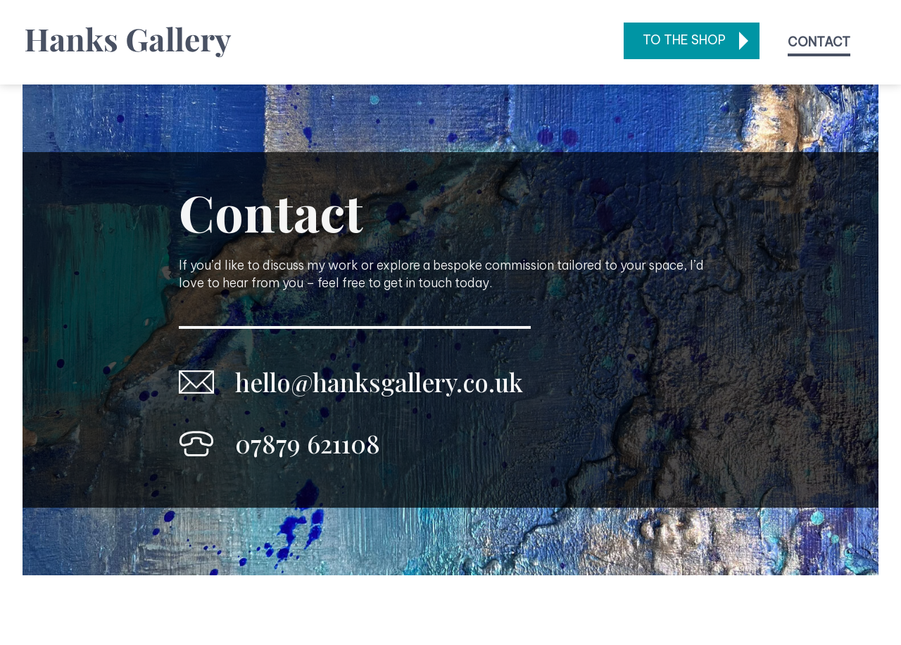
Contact (819, 42)
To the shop (684, 40)
